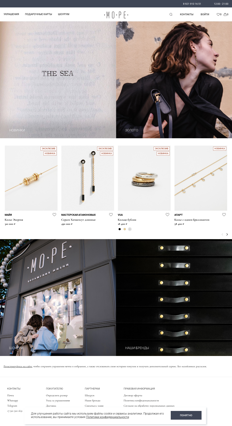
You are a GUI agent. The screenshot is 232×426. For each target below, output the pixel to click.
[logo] (116, 19)
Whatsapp (12, 400)
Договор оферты (133, 395)
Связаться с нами (94, 405)
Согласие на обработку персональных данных (149, 405)
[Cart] (225, 14)
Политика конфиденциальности (141, 400)
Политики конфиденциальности (107, 417)
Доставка (51, 405)
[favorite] (54, 214)
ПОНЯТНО (186, 415)
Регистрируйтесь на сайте (18, 366)
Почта (10, 395)
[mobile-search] (171, 14)
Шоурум (89, 395)
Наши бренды (92, 400)
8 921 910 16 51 (192, 3)
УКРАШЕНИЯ (11, 14)
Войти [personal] (205, 14)
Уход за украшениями (58, 400)
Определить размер (57, 395)
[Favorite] (218, 14)
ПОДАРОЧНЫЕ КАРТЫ (38, 14)
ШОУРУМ (63, 14)
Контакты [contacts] (186, 14)
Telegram (12, 405)
